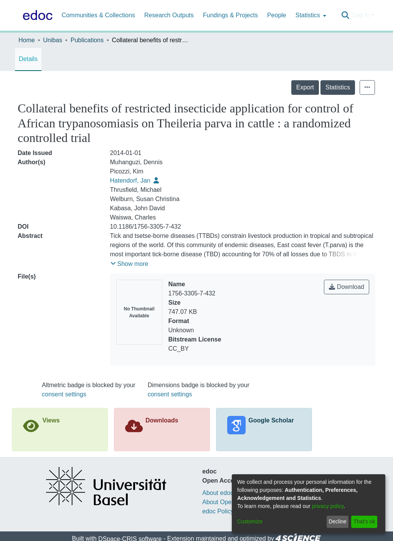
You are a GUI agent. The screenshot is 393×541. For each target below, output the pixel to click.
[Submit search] (345, 15)
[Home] (36, 15)
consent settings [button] (64, 394)
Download (346, 287)
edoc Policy (218, 511)
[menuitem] (310, 15)
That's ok (364, 521)
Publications (87, 40)
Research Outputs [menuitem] (169, 15)
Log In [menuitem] (360, 15)
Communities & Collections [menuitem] (98, 15)
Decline (338, 521)
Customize (250, 521)
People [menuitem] (276, 15)
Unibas (52, 40)
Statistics (337, 87)
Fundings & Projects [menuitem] (230, 15)
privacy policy (328, 506)
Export (305, 87)
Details (28, 59)
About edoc (217, 493)
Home (26, 40)
